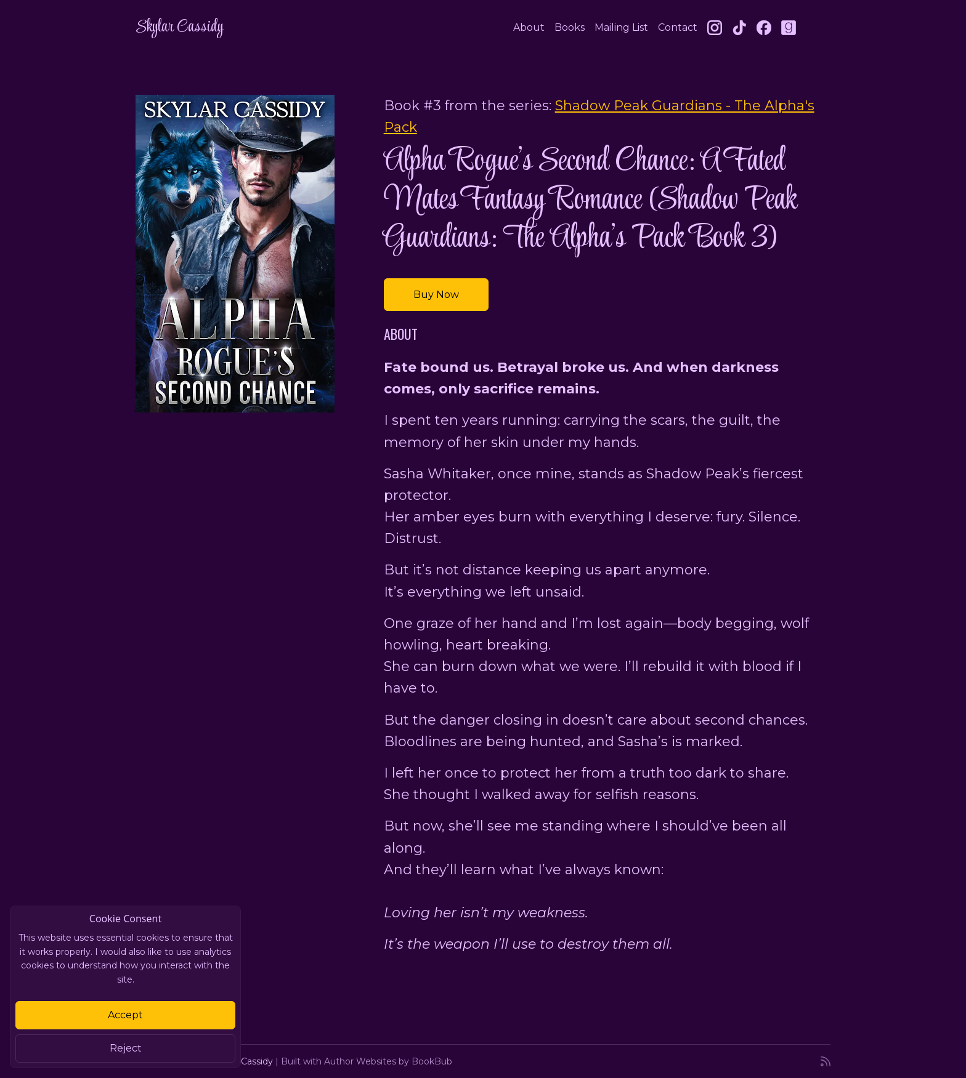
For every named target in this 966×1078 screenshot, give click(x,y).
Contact (677, 27)
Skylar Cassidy (179, 27)
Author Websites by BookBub (388, 1061)
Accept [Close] (125, 1015)
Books (569, 27)
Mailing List (621, 27)
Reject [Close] (126, 1048)
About (529, 27)
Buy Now (436, 294)
